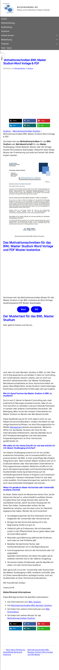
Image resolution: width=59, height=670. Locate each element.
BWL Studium (35, 601)
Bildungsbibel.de (27, 7)
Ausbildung (6, 27)
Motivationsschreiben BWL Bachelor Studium (31, 605)
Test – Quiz (6, 47)
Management (16, 427)
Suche (4, 18)
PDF (36, 309)
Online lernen (29, 35)
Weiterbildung (8, 22)
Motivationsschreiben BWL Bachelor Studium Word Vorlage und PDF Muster (40, 652)
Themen (29, 44)
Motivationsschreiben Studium (26, 131)
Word (23, 309)
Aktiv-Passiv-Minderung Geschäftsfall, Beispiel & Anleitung (14, 652)
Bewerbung (29, 39)
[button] (15, 121)
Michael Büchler (20, 68)
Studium (5, 31)
